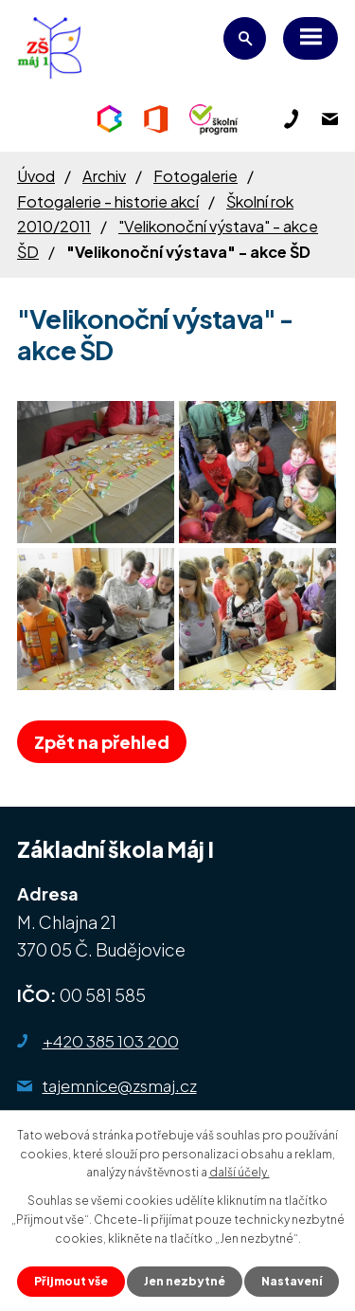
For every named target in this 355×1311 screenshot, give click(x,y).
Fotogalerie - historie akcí (108, 201)
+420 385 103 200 (111, 1040)
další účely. (239, 1172)
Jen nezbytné (184, 1281)
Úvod (36, 176)
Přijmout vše (71, 1281)
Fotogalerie (195, 176)
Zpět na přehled (101, 742)
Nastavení (291, 1281)
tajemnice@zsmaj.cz (120, 1085)
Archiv (104, 176)
